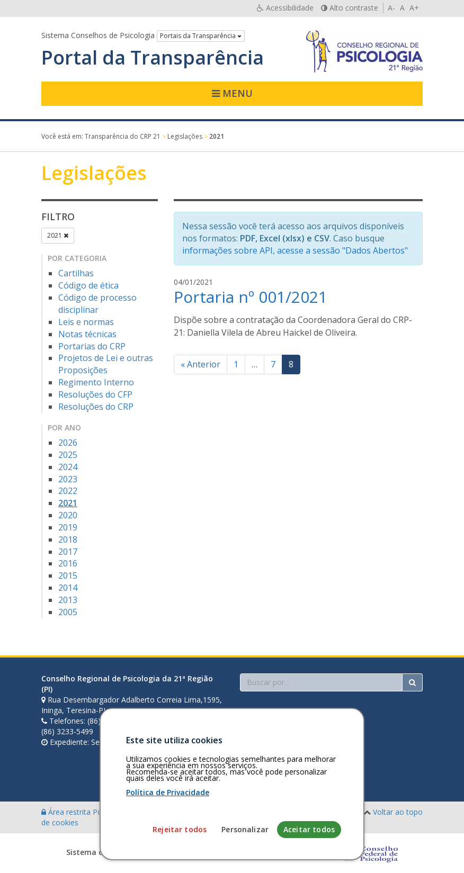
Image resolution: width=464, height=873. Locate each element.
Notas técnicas (87, 334)
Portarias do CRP (92, 346)
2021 (57, 235)
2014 (67, 587)
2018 (67, 539)
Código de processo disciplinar (97, 304)
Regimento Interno (96, 382)
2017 (67, 551)
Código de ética (88, 285)
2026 (67, 442)
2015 (67, 575)
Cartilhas (76, 273)
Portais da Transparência (201, 35)
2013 (67, 600)
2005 (67, 612)
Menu (232, 93)
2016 (67, 563)
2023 (67, 479)
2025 (67, 455)
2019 (67, 527)
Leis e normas (86, 322)
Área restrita (67, 812)
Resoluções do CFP (95, 394)
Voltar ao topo (398, 812)
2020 (67, 515)
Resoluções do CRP (95, 406)
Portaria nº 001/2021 (250, 297)
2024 (67, 467)
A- (391, 8)
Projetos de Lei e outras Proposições (105, 364)
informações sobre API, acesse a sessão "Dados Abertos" (295, 250)
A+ (414, 8)
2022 (67, 491)
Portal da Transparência (152, 57)
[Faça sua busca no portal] (321, 682)
